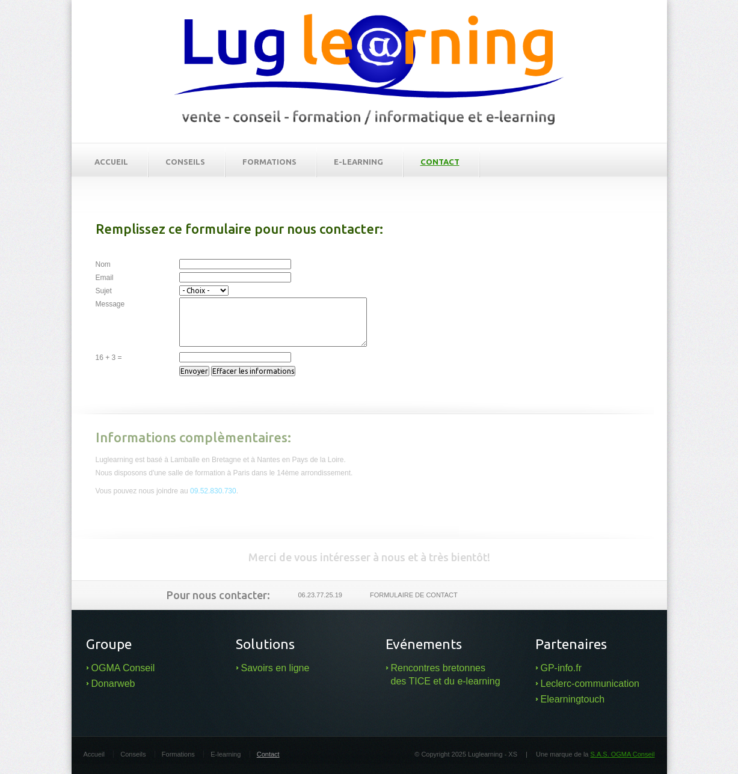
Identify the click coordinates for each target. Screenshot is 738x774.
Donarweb (113, 683)
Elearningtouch (573, 699)
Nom (103, 264)
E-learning (358, 161)
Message (110, 304)
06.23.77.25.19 (320, 595)
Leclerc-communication (590, 683)
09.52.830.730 (213, 491)
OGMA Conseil (123, 668)
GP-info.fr (561, 668)
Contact (440, 161)
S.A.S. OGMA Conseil (623, 754)
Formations (269, 161)
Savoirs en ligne (275, 668)
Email (105, 277)
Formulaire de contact (414, 595)
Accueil (111, 161)
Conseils (185, 161)
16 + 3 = (109, 357)
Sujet (104, 291)
